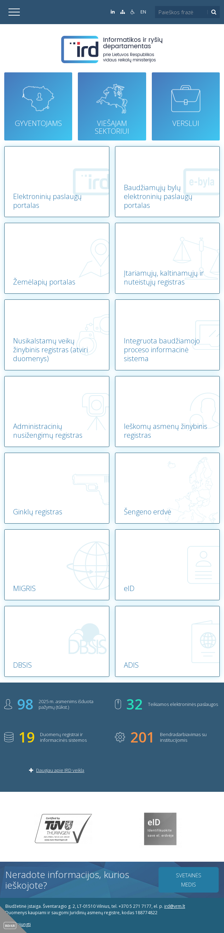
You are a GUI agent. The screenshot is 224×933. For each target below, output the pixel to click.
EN (143, 12)
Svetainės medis (188, 880)
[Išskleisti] (14, 12)
